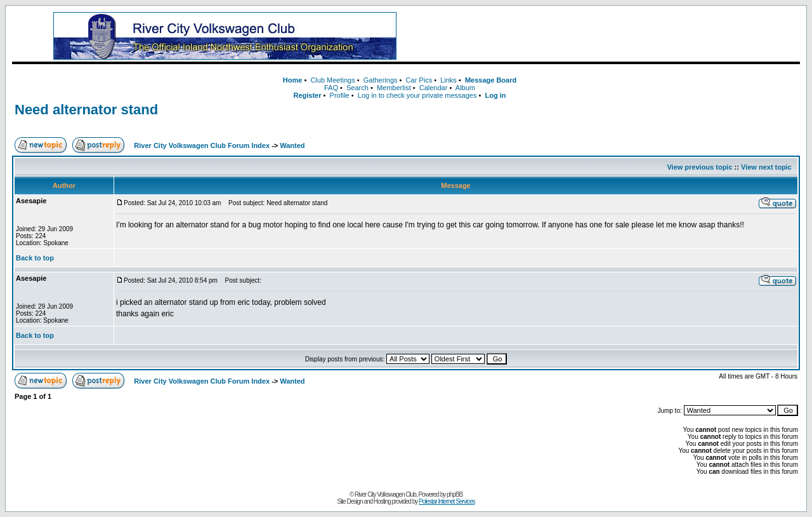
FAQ (331, 87)
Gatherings (380, 80)
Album (465, 87)
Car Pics (419, 80)
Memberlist (394, 87)
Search (357, 87)
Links (448, 80)
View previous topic (699, 167)
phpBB (454, 494)
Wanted (292, 145)
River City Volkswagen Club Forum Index (202, 145)
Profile (340, 95)
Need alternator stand (86, 109)
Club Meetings (332, 80)
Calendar (433, 87)
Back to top (35, 258)
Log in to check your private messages (417, 95)
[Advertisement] (614, 36)
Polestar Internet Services (447, 501)
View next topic (766, 167)
